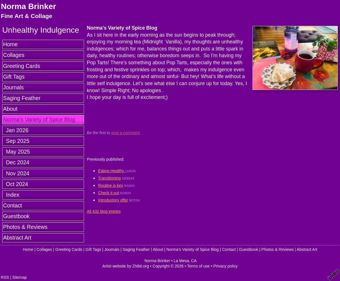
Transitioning (109, 178)
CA (194, 260)
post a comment (125, 132)
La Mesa (181, 260)
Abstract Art (17, 237)
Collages (13, 55)
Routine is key (110, 185)
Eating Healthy (111, 171)
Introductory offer (113, 200)
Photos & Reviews (25, 227)
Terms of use (198, 266)
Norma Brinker (28, 6)
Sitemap (19, 277)
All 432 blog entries (104, 211)
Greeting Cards (21, 66)
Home (10, 44)
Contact (12, 205)
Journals (13, 87)
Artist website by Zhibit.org (125, 266)
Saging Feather (21, 98)
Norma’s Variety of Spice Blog (39, 119)
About (10, 109)
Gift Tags (14, 77)
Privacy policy (225, 266)
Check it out (108, 193)
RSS (5, 277)
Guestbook (16, 216)
